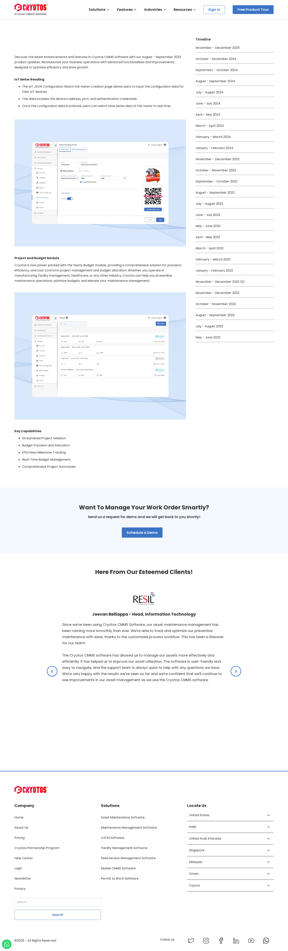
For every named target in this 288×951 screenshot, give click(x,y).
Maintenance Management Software (129, 827)
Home (18, 817)
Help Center (23, 858)
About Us (21, 827)
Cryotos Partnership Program (36, 848)
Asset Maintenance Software (123, 817)
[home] (31, 9)
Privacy (20, 888)
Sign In (214, 9)
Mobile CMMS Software (118, 868)
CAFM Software (112, 838)
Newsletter (22, 878)
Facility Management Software (124, 848)
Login (18, 868)
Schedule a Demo (142, 532)
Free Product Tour (253, 9)
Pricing (19, 838)
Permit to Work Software (120, 878)
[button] (99, 10)
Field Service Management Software (128, 858)
